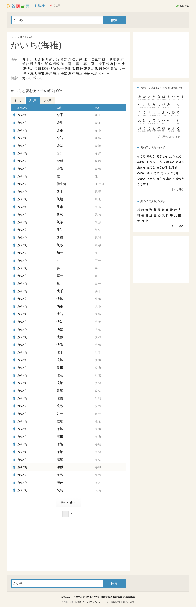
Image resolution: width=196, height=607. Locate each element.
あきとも (162, 156)
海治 (56, 73)
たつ (172, 156)
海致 (79, 73)
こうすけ (142, 184)
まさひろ (162, 167)
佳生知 (96, 59)
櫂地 (25, 73)
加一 (63, 64)
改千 (60, 68)
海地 (33, 73)
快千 (102, 64)
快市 (117, 64)
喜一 (79, 64)
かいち (22, 115)
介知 (63, 59)
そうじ (141, 156)
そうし (165, 173)
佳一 (86, 59)
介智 (48, 59)
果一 (121, 68)
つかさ (141, 178)
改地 (68, 68)
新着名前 (116, 602)
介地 (33, 59)
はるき (173, 167)
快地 (109, 64)
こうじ (161, 161)
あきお (170, 178)
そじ (156, 173)
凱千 (105, 59)
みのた (141, 173)
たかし (151, 161)
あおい (141, 161)
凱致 (56, 64)
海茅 (86, 73)
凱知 (41, 64)
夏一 (94, 64)
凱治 (33, 64)
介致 (79, 59)
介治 (56, 59)
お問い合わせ (82, 602)
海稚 (71, 73)
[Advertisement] (38, 544)
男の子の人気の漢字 (151, 201)
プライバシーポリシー (100, 602)
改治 (91, 68)
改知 (98, 68)
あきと (151, 178)
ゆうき (180, 178)
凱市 (120, 59)
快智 (60, 314)
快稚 (45, 68)
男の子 (23, 37)
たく (178, 156)
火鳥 (94, 73)
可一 (71, 64)
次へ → (104, 73)
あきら (141, 167)
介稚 (71, 59)
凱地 (113, 59)
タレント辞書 (128, 602)
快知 (37, 68)
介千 (25, 59)
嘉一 (86, 64)
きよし (180, 161)
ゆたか (151, 156)
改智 (83, 68)
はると (170, 161)
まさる (161, 178)
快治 (30, 68)
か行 (31, 37)
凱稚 (48, 64)
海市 (41, 73)
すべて (18, 100)
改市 (75, 68)
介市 (41, 59)
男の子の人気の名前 (151, 147)
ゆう (149, 173)
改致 (114, 68)
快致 (53, 68)
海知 (63, 73)
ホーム (14, 37)
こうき (174, 173)
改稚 (106, 68)
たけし (151, 167)
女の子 (47, 100)
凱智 (25, 64)
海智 (48, 73)
